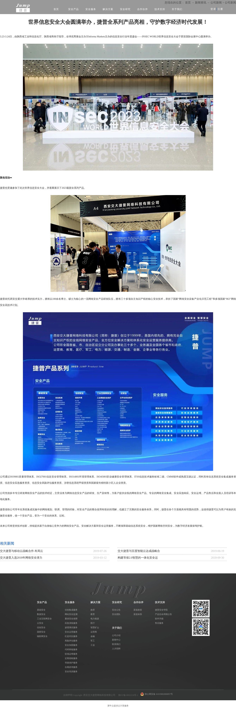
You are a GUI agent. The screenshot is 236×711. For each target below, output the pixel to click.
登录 (213, 9)
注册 (220, 9)
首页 (56, 9)
